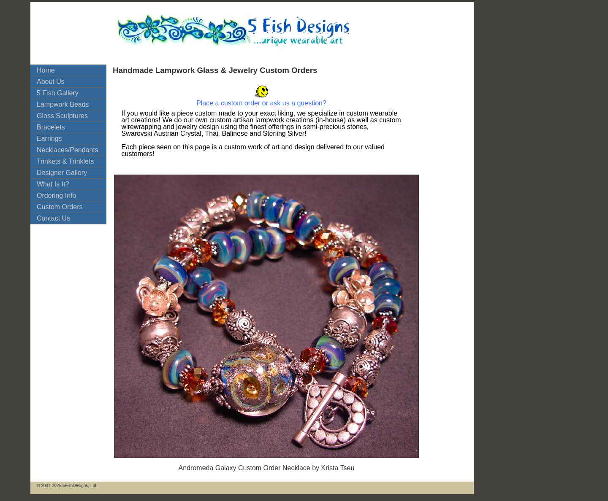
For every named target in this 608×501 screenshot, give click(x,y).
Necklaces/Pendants (67, 150)
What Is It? (53, 184)
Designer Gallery (62, 172)
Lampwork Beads (63, 104)
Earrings (49, 138)
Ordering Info (56, 195)
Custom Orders (59, 206)
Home (46, 70)
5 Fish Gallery (58, 93)
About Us (51, 81)
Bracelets (51, 127)
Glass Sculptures (62, 115)
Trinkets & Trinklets (65, 161)
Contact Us (53, 218)
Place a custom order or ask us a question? (261, 103)
